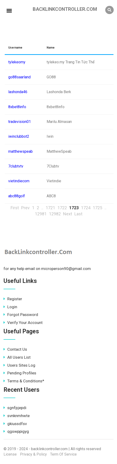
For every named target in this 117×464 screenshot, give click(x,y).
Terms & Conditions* (24, 381)
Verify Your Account (23, 322)
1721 (50, 207)
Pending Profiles (20, 373)
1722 (62, 207)
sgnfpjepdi (15, 407)
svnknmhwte (17, 415)
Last (78, 213)
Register (13, 299)
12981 (41, 213)
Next (67, 213)
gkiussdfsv (15, 423)
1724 (85, 207)
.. (42, 207)
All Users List (17, 357)
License (10, 454)
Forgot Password (21, 314)
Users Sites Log (19, 365)
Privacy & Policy (33, 454)
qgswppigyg (16, 431)
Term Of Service (63, 454)
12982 (55, 213)
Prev (25, 207)
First (15, 207)
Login (10, 306)
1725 (97, 207)
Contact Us (15, 349)
